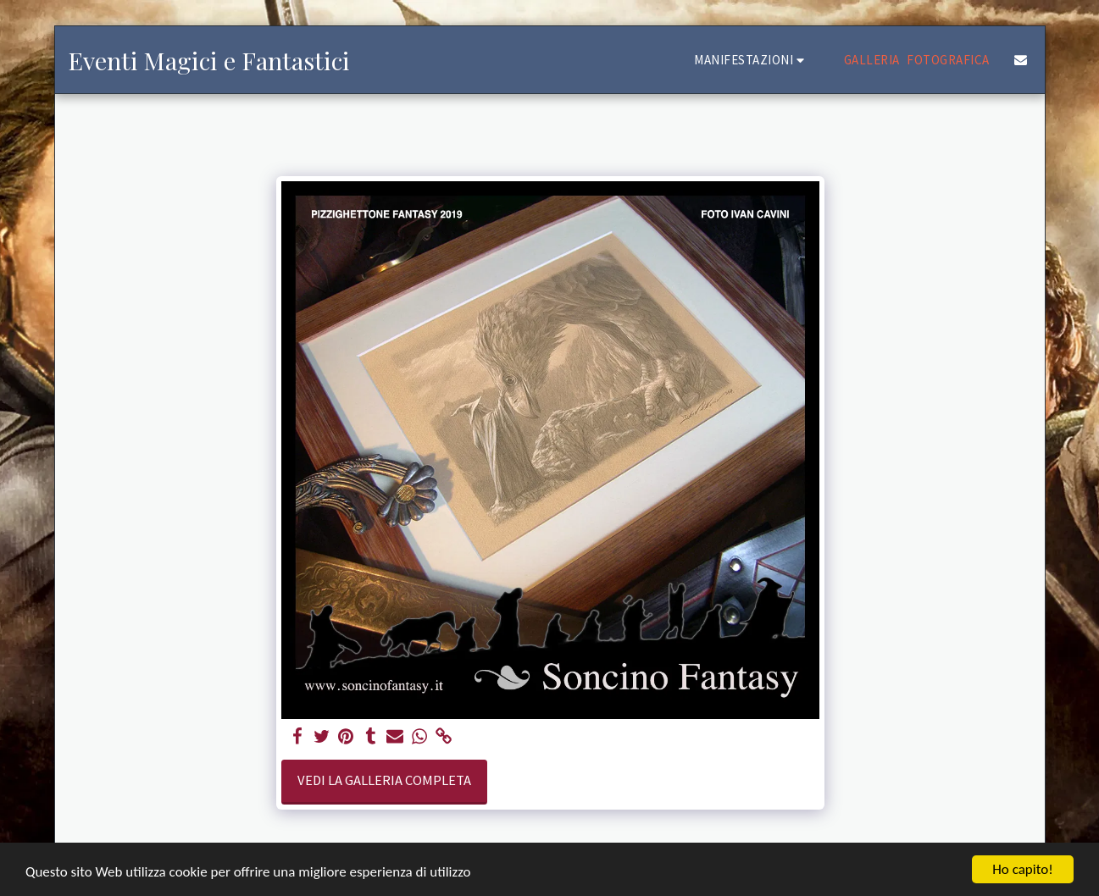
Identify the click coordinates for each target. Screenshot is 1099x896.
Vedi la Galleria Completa (384, 780)
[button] (751, 60)
